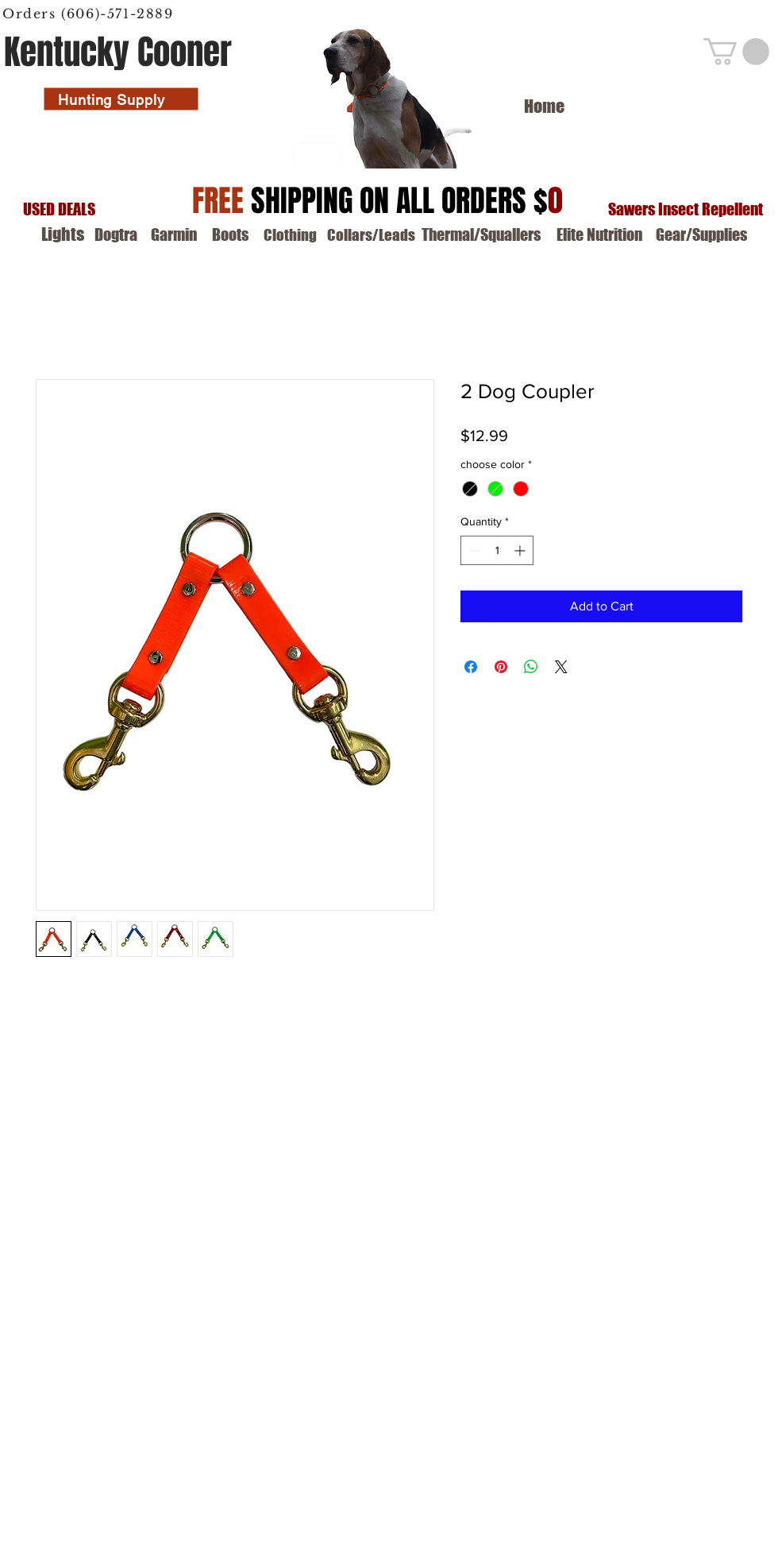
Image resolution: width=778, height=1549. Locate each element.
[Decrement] (473, 550)
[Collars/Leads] (371, 235)
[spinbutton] (497, 550)
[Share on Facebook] (470, 666)
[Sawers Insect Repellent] (686, 209)
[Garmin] (173, 234)
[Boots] (230, 234)
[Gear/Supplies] (701, 234)
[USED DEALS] (58, 209)
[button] (736, 51)
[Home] (544, 106)
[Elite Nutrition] (599, 234)
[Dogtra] (116, 234)
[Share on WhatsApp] (531, 666)
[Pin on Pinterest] (500, 666)
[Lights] (62, 234)
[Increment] (521, 550)
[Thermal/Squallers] (481, 234)
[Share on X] (561, 666)
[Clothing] (289, 235)
